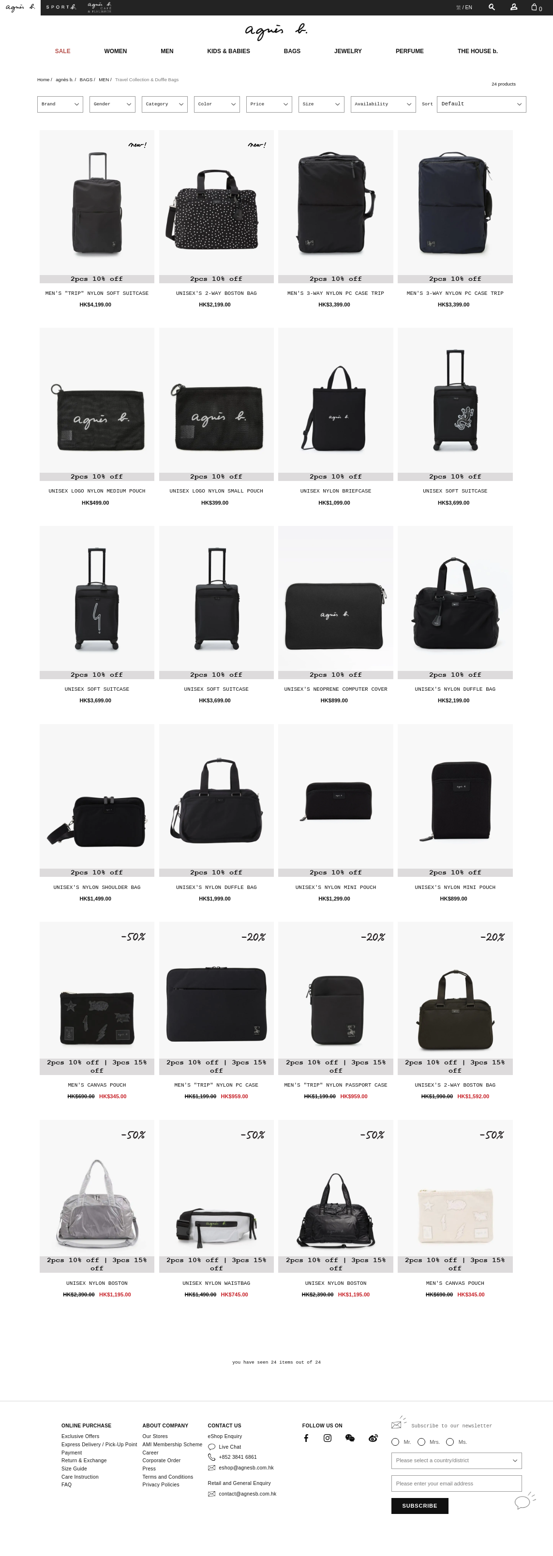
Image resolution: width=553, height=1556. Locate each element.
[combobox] (481, 104)
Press (149, 1468)
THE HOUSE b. (478, 51)
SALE (63, 51)
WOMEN (115, 51)
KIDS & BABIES (228, 51)
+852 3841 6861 (238, 1457)
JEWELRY (348, 51)
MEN (167, 51)
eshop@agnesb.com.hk (246, 1467)
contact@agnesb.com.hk (248, 1494)
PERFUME (410, 51)
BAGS (292, 51)
